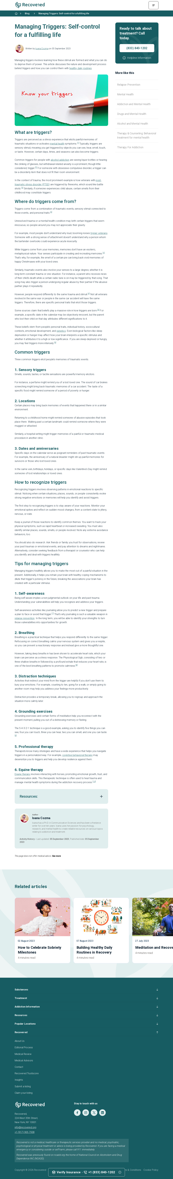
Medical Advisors (24, 1060)
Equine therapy (22, 774)
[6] (55, 342)
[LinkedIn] (102, 1112)
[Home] (16, 13)
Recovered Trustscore (27, 1073)
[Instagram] (85, 1112)
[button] (136, 58)
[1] (78, 143)
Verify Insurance (69, 1172)
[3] (22, 188)
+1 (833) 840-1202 (101, 1172)
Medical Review (23, 1054)
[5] (104, 253)
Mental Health (125, 94)
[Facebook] (77, 1112)
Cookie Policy (150, 1170)
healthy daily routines (80, 68)
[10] (94, 782)
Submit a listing (23, 1086)
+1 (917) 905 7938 (25, 1132)
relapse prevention (25, 618)
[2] (36, 167)
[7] (53, 614)
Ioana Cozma (41, 48)
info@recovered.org (25, 1127)
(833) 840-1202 (136, 48)
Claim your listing (24, 1092)
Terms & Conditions (130, 1170)
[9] (16, 736)
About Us (19, 1041)
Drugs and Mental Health (131, 113)
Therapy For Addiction (130, 147)
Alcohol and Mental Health (132, 123)
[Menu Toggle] (153, 5)
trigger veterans (98, 233)
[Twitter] (94, 1112)
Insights (19, 1079)
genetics (61, 330)
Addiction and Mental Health (134, 104)
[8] (77, 665)
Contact (19, 1067)
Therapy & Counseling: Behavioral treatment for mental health (136, 135)
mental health (57, 143)
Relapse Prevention (128, 84)
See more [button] (56, 856)
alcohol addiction (60, 159)
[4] (51, 212)
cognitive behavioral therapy (77, 755)
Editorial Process (24, 1047)
